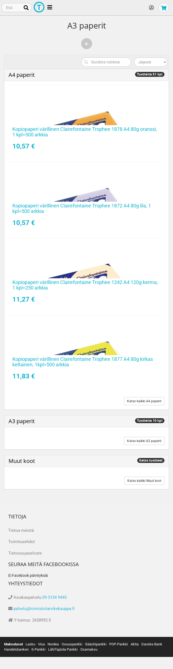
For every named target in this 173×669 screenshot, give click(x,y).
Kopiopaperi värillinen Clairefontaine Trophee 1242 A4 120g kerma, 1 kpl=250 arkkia (85, 285)
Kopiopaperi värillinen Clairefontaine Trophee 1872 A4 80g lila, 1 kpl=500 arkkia (81, 208)
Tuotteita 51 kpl (150, 74)
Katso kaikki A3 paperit (144, 441)
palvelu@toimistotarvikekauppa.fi (44, 608)
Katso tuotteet (151, 460)
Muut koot (22, 461)
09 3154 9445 (54, 597)
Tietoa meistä (21, 530)
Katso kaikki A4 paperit (144, 401)
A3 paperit (22, 421)
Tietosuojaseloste (25, 553)
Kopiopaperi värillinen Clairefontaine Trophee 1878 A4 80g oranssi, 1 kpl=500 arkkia (84, 131)
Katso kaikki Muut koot (144, 481)
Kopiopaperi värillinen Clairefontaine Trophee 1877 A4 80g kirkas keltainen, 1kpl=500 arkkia (82, 361)
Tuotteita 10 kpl (150, 420)
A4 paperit (22, 74)
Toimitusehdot (21, 541)
